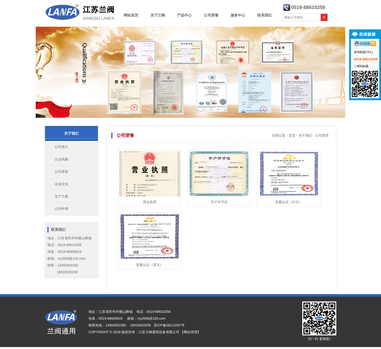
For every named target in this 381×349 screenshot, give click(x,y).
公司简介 (61, 147)
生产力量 (61, 196)
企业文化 (61, 184)
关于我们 (305, 135)
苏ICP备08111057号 (169, 325)
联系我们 (264, 15)
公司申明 (61, 209)
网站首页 (131, 15)
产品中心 (184, 15)
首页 (292, 135)
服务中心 (238, 15)
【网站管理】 (190, 332)
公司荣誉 (211, 15)
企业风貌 (61, 159)
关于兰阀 (157, 15)
